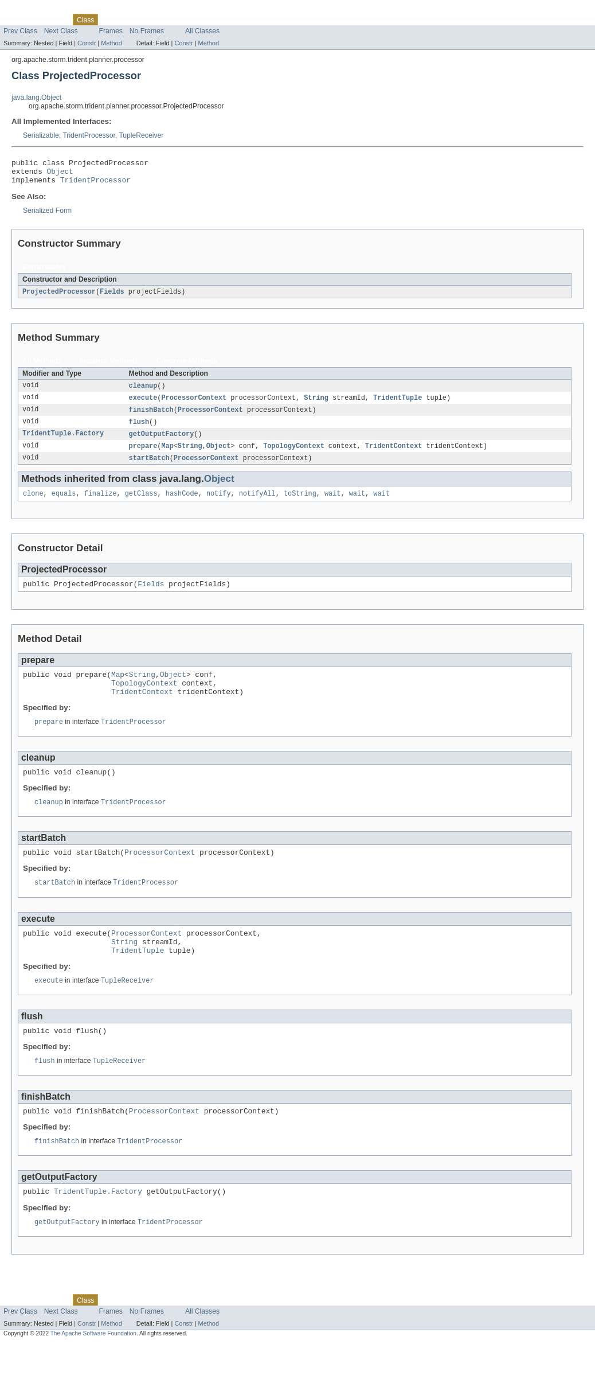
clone (33, 504)
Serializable (41, 135)
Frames (111, 31)
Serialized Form (47, 216)
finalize (100, 504)
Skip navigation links (31, 10)
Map (167, 454)
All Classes (202, 31)
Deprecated (163, 19)
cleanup (143, 391)
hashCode (182, 504)
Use (110, 19)
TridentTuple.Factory (63, 442)
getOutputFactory (161, 442)
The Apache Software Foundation (93, 1369)
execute (143, 404)
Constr (86, 43)
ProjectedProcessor (59, 297)
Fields (112, 297)
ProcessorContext (193, 404)
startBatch (149, 467)
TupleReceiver (141, 135)
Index (196, 19)
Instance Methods (109, 367)
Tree (131, 19)
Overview (18, 19)
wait (332, 504)
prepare (143, 454)
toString (300, 504)
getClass (141, 504)
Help (219, 19)
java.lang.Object (36, 98)
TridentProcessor (88, 135)
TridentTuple (397, 404)
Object (60, 174)
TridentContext (393, 454)
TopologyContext (293, 454)
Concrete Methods (186, 367)
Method (111, 43)
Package (53, 19)
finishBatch (151, 417)
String (316, 404)
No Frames (147, 31)
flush (139, 429)
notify (218, 504)
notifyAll (257, 504)
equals (64, 504)
